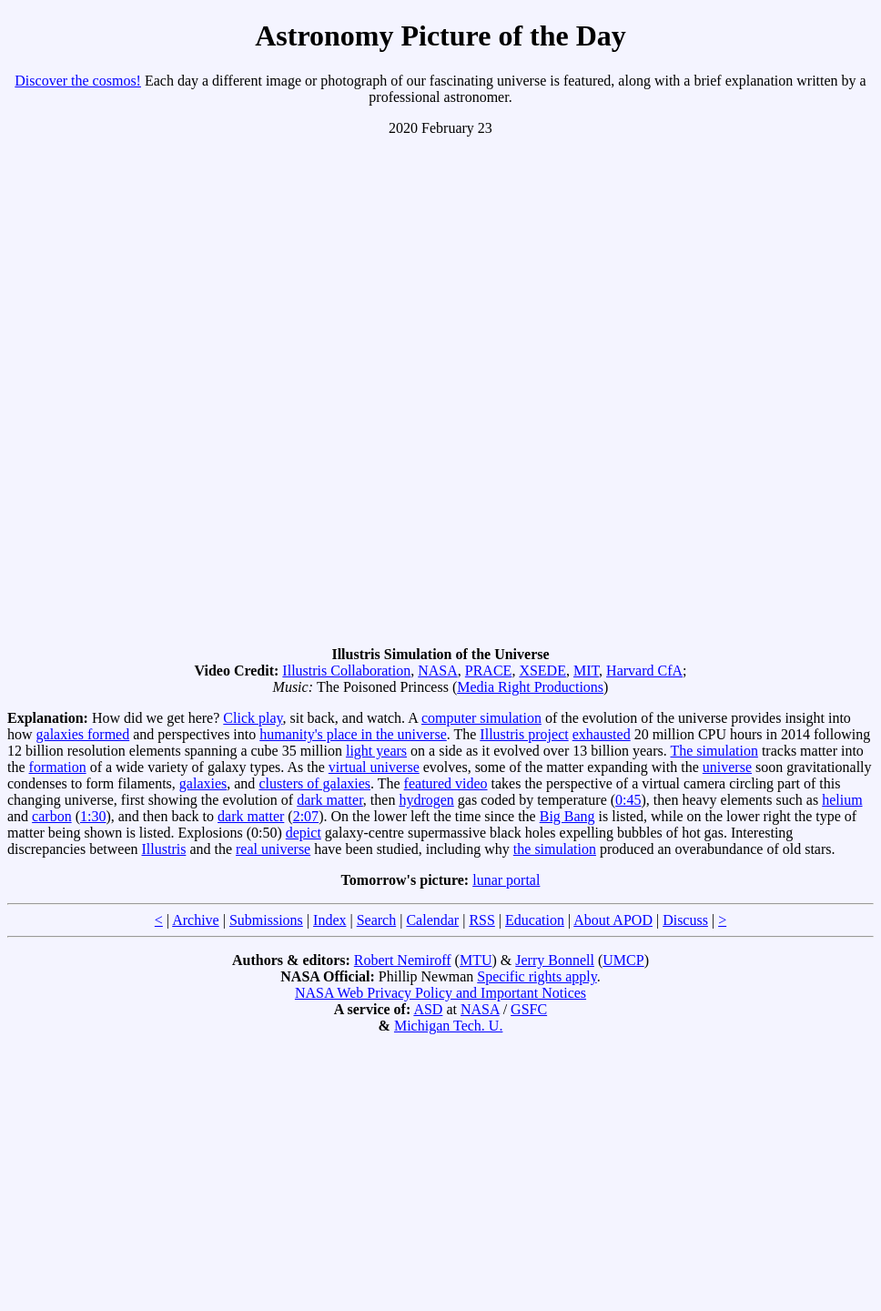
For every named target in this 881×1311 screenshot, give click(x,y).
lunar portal (506, 880)
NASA (438, 670)
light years (376, 750)
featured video (446, 783)
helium (842, 800)
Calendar (432, 920)
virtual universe (374, 767)
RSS (481, 920)
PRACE (488, 670)
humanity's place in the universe (353, 734)
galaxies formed (83, 734)
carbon (52, 816)
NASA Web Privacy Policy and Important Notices (440, 993)
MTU (476, 960)
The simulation (713, 750)
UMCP (623, 960)
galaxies (203, 783)
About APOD (613, 920)
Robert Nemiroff (402, 960)
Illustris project (524, 734)
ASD (427, 1009)
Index (329, 920)
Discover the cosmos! (78, 80)
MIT (586, 670)
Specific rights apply (536, 976)
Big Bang (567, 816)
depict (303, 832)
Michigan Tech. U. (448, 1025)
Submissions (266, 920)
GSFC (529, 1009)
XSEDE (542, 670)
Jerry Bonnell (554, 960)
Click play (252, 718)
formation (57, 767)
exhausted (601, 734)
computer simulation (481, 718)
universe (727, 767)
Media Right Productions (530, 687)
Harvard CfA (644, 670)
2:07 (306, 816)
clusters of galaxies (314, 783)
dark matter (330, 800)
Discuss (685, 920)
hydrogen (426, 800)
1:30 (93, 816)
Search (377, 920)
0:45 (628, 800)
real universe (273, 849)
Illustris (163, 849)
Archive (195, 920)
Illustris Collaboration (346, 670)
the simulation (554, 849)
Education (534, 920)
